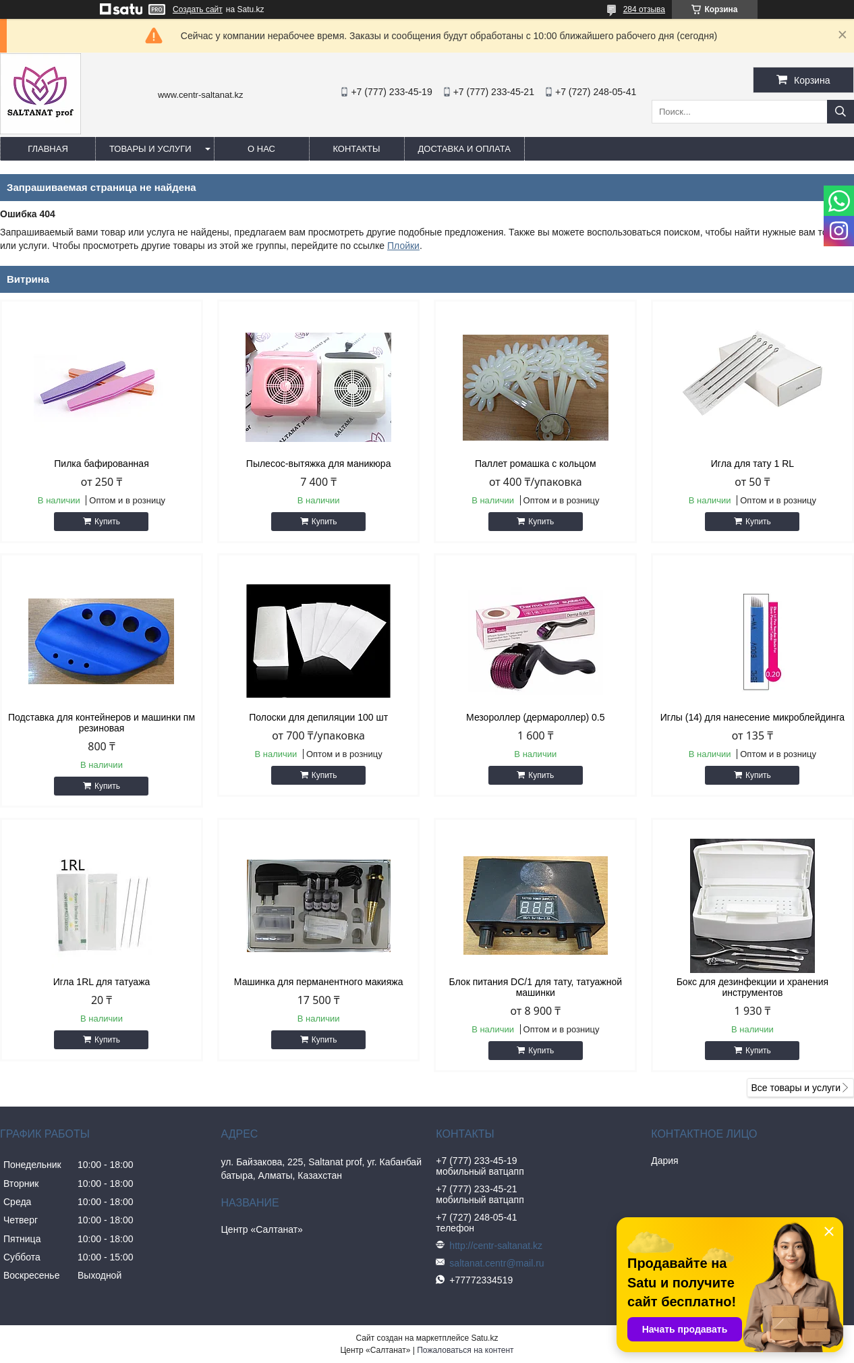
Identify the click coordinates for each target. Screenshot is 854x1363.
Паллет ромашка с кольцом (535, 463)
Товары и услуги (150, 149)
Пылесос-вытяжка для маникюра (318, 463)
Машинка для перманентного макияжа (318, 981)
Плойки (403, 245)
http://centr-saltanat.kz (495, 1245)
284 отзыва (644, 9)
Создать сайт (198, 9)
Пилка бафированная (101, 463)
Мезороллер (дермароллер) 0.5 (535, 717)
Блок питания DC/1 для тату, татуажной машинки (536, 987)
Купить (107, 521)
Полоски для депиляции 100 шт (318, 717)
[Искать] (840, 111)
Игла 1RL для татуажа (101, 981)
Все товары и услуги (796, 1087)
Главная (48, 149)
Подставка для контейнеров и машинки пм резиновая (101, 722)
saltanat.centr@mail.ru (496, 1263)
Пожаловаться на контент (465, 1350)
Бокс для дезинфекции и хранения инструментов (752, 987)
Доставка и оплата (464, 149)
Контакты (356, 149)
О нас (261, 149)
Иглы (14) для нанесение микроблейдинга (752, 717)
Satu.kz (484, 1338)
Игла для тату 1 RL (752, 463)
